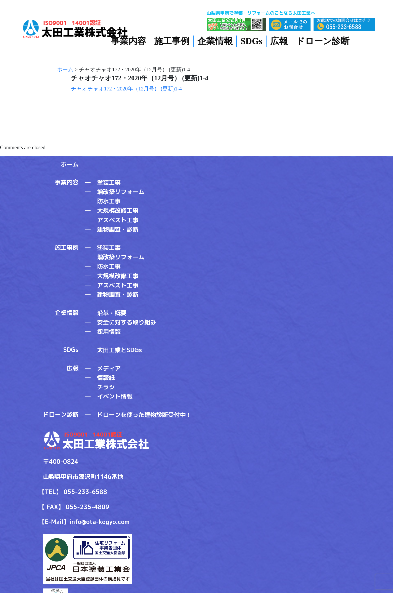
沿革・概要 (112, 313)
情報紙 (106, 378)
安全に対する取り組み (126, 322)
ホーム (70, 164)
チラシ (106, 387)
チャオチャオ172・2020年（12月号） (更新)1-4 (126, 89)
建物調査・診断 (118, 229)
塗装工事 (109, 182)
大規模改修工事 (118, 210)
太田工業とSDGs (119, 350)
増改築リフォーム (120, 192)
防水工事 (109, 201)
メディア (109, 368)
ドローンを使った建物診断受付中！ (144, 415)
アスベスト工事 (118, 220)
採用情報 (109, 331)
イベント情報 (115, 396)
